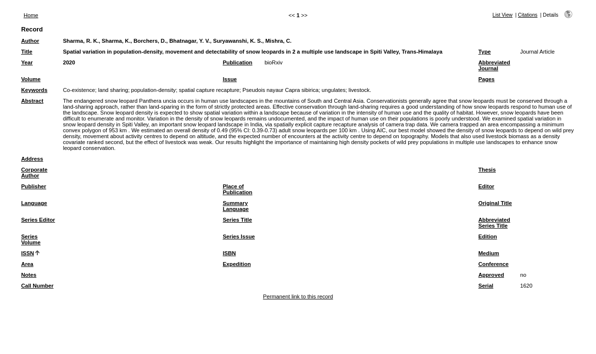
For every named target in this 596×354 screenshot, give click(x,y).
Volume (31, 79)
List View (503, 15)
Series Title (237, 220)
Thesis (487, 170)
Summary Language (236, 206)
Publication (237, 62)
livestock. (360, 90)
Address (32, 159)
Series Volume (31, 239)
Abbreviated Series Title (494, 223)
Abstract (32, 101)
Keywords (34, 90)
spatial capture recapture (209, 90)
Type (484, 52)
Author (30, 41)
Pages (486, 79)
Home (31, 15)
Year (27, 62)
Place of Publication (237, 189)
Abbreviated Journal (494, 65)
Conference (493, 264)
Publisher (33, 186)
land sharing (113, 90)
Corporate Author (34, 172)
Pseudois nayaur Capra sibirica (280, 90)
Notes (28, 275)
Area (27, 264)
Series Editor (38, 220)
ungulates (334, 90)
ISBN (229, 253)
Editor (486, 186)
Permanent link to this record (298, 296)
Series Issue (239, 236)
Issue (230, 79)
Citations (527, 15)
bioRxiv (274, 62)
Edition (487, 236)
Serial (485, 286)
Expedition (237, 264)
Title (26, 52)
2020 (69, 62)
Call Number (37, 286)
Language (34, 203)
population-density (153, 90)
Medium (488, 253)
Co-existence (79, 90)
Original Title (495, 203)
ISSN (27, 253)
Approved (491, 275)
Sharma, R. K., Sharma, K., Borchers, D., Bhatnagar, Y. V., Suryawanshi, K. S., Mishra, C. (177, 41)
